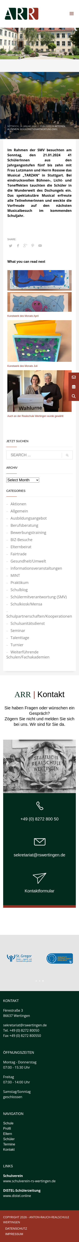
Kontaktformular (39, 891)
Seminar (18, 630)
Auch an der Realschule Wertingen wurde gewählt (35, 416)
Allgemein (13, 129)
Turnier (17, 644)
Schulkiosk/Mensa (26, 603)
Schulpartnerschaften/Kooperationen (39, 616)
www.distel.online (17, 1195)
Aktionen (60, 126)
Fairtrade (19, 553)
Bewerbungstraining (28, 532)
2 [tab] (39, 981)
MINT (15, 575)
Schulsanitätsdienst (28, 623)
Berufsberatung (24, 525)
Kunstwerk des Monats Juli (22, 366)
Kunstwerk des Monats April (23, 315)
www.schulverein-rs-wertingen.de (29, 1181)
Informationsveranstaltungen (36, 568)
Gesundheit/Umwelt (28, 561)
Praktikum (20, 582)
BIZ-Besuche (21, 539)
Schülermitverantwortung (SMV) (38, 129)
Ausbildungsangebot (29, 518)
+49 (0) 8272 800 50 (39, 819)
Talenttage (20, 637)
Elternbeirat (21, 546)
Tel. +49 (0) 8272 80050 (21, 1030)
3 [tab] (43, 981)
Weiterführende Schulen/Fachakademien (28, 654)
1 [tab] (36, 981)
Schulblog (19, 589)
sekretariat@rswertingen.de (39, 855)
